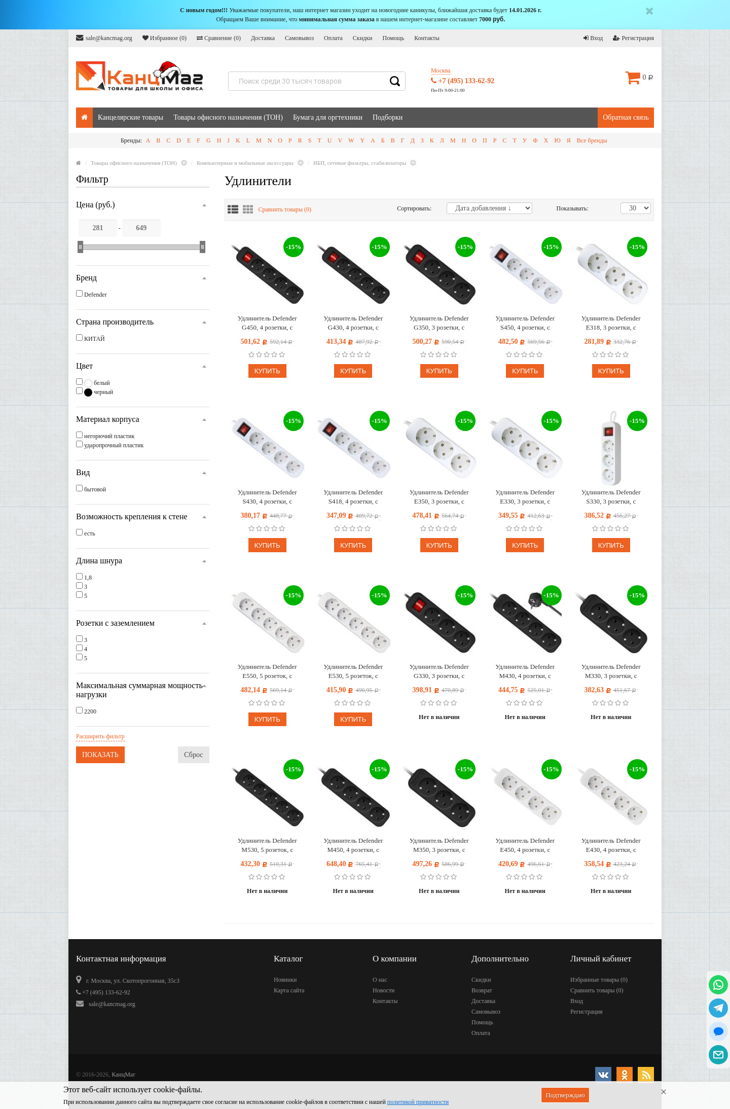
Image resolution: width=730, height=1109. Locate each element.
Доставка (263, 38)
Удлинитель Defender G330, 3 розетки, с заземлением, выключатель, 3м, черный (439, 672)
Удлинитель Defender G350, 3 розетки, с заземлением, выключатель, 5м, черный (439, 323)
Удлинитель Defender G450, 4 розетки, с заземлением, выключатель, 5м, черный (267, 323)
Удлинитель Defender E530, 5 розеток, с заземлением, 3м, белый (353, 672)
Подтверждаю (565, 1095)
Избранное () (164, 38)
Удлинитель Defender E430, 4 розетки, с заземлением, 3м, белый (610, 845)
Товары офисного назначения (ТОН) (228, 117)
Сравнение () (219, 38)
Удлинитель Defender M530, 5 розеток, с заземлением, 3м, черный (267, 845)
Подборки (388, 117)
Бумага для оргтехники (327, 117)
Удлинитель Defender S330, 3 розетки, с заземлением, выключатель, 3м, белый (611, 497)
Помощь (393, 38)
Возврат (481, 990)
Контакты (427, 38)
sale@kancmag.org (104, 38)
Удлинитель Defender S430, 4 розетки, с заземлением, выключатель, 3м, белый (267, 497)
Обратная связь (626, 117)
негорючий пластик (109, 436)
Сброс (193, 755)
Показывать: (567, 208)
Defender (95, 294)
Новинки (285, 979)
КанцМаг (123, 1074)
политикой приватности (418, 1101)
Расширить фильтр (100, 736)
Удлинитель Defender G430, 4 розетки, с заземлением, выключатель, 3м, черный (353, 323)
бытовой (95, 489)
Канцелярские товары (130, 117)
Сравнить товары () (285, 209)
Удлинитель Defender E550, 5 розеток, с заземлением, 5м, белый (267, 672)
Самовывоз (299, 38)
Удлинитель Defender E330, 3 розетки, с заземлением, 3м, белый (525, 497)
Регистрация (633, 38)
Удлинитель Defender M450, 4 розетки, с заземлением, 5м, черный (353, 845)
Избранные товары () (599, 979)
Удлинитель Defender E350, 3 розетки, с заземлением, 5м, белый (439, 497)
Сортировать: (414, 208)
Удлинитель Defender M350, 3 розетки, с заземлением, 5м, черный (439, 845)
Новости (384, 990)
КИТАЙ (94, 338)
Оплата (333, 38)
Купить (267, 371)
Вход (593, 38)
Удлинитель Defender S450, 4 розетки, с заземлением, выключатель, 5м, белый (525, 323)
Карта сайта (289, 990)
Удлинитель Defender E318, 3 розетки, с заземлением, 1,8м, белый (611, 323)
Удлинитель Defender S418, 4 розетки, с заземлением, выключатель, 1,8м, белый (353, 497)
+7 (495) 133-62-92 (462, 81)
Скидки (363, 38)
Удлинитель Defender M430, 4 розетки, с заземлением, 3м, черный (525, 672)
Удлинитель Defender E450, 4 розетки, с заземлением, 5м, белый (525, 845)
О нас (380, 979)
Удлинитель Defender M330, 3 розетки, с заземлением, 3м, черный (611, 672)
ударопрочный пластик (113, 445)
